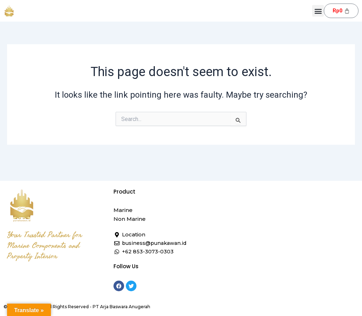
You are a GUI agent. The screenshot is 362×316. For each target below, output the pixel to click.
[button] (318, 11)
